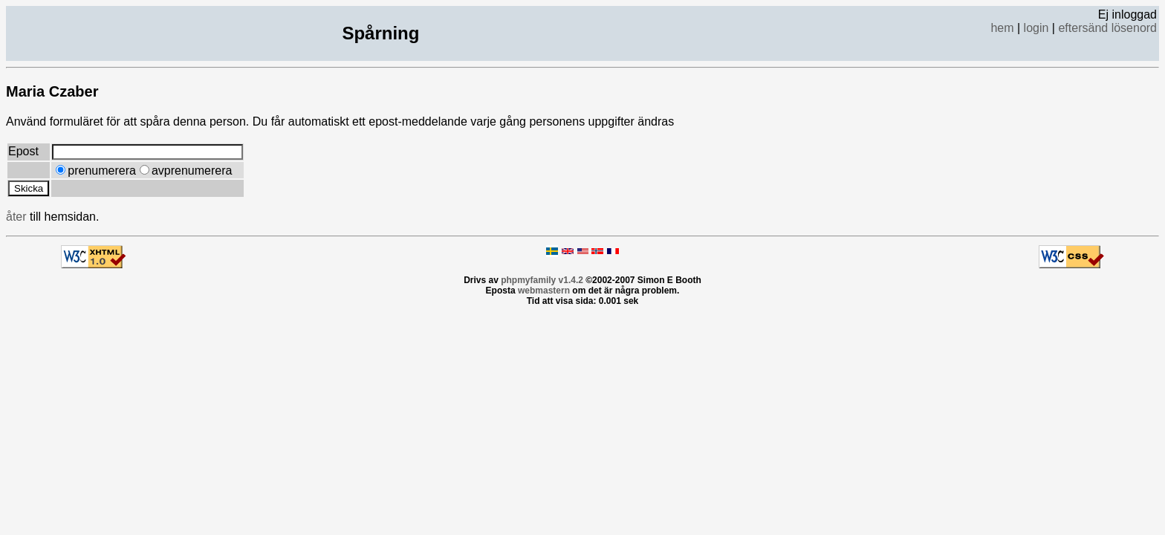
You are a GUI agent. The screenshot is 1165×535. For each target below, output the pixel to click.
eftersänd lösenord (1107, 28)
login (1036, 28)
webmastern (544, 290)
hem (1001, 28)
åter (16, 216)
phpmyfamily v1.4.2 (542, 280)
